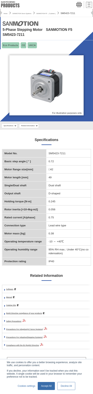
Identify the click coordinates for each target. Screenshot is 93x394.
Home (7, 13)
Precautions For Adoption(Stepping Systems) (35, 339)
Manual (11, 298)
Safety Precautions (18, 322)
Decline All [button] (66, 386)
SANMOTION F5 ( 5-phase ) (65, 13)
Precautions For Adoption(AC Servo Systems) (35, 331)
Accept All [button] (46, 386)
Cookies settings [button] (26, 386)
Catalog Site (14, 306)
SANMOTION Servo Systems (30, 13)
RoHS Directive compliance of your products (35, 314)
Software (12, 290)
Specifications (11, 126)
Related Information (38, 126)
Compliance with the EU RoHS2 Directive (32, 347)
